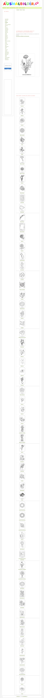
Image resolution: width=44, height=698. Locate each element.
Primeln (22, 480)
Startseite (4, 7)
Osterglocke (22, 471)
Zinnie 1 (22, 684)
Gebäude (6, 27)
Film (5, 26)
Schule (6, 47)
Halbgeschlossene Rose (22, 337)
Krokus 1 (22, 404)
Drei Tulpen (22, 269)
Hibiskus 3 (22, 375)
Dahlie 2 (22, 250)
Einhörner (6, 25)
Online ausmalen (22, 7)
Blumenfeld (22, 202)
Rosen (22, 499)
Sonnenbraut (22, 607)
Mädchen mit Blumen (22, 442)
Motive (8, 7)
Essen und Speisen (8, 24)
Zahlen (6, 55)
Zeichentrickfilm (7, 57)
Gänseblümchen (22, 308)
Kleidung (6, 35)
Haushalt (6, 31)
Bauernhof (6, 20)
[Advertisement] (7, 15)
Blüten (22, 154)
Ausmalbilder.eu (25, 696)
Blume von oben (22, 173)
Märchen (6, 38)
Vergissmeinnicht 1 (22, 655)
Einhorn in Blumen (22, 289)
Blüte (22, 144)
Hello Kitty (6, 32)
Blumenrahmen (22, 231)
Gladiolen (22, 318)
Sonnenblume (22, 588)
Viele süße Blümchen (22, 674)
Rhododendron (22, 490)
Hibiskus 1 (22, 356)
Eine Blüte (22, 279)
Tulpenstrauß (22, 645)
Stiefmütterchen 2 (22, 626)
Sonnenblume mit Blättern (22, 569)
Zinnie (22, 693)
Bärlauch (22, 115)
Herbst (6, 33)
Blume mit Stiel (22, 163)
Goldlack (22, 327)
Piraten (6, 43)
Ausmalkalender (12, 7)
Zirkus (6, 56)
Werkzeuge (6, 54)
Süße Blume (22, 636)
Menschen (6, 37)
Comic (6, 23)
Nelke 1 (22, 452)
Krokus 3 (22, 423)
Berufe (6, 21)
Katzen (6, 34)
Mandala (6, 36)
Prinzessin (6, 44)
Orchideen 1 (22, 461)
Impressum (18, 696)
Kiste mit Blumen (22, 394)
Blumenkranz (22, 221)
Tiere (5, 48)
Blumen (6, 22)
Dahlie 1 (22, 241)
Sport (6, 45)
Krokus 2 (22, 413)
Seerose (22, 539)
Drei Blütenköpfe (22, 260)
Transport (6, 49)
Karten (17, 7)
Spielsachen (7, 46)
